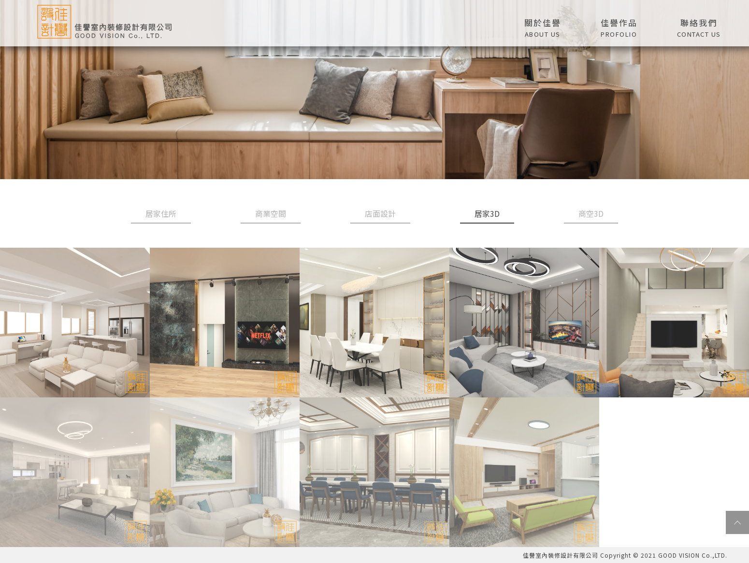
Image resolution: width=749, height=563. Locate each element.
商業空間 (270, 213)
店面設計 (380, 213)
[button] (619, 26)
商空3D (591, 213)
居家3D (487, 213)
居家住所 (160, 213)
